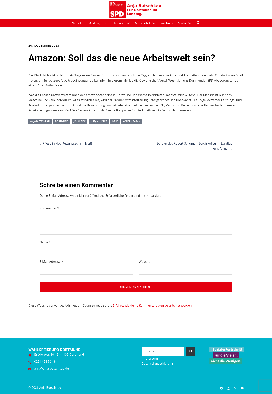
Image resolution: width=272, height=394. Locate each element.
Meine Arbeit (143, 23)
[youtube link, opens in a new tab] (242, 387)
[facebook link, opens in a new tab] (221, 387)
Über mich (118, 23)
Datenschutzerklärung (157, 363)
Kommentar (49, 208)
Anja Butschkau (40, 121)
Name (45, 242)
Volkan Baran (131, 121)
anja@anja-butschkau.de (51, 368)
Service (182, 23)
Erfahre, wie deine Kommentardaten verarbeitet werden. (152, 305)
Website (144, 262)
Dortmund (61, 121)
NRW (115, 121)
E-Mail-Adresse (51, 262)
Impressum (150, 358)
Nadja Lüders (99, 121)
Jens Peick (79, 121)
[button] (198, 23)
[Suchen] (190, 351)
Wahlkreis (167, 23)
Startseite (77, 23)
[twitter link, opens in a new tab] (235, 387)
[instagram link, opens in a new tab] (228, 387)
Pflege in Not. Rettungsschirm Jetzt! (67, 143)
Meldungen (96, 23)
